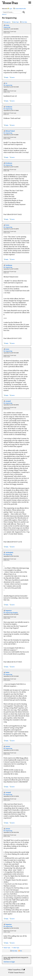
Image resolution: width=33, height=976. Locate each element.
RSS (21, 951)
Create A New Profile (20, 8)
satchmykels (9, 552)
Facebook (22, 970)
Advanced (4, 14)
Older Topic (16, 947)
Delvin (7, 672)
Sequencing (7, 27)
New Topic (16, 22)
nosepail (8, 401)
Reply (6, 77)
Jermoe (7, 746)
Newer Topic (7, 947)
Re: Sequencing (8, 85)
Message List (7, 22)
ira (6, 83)
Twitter (24, 970)
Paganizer (8, 610)
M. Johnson (8, 163)
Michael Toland (10, 131)
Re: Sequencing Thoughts (11, 612)
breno (7, 25)
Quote (13, 77)
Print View (24, 22)
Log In (10, 8)
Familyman (8, 107)
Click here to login (9, 962)
